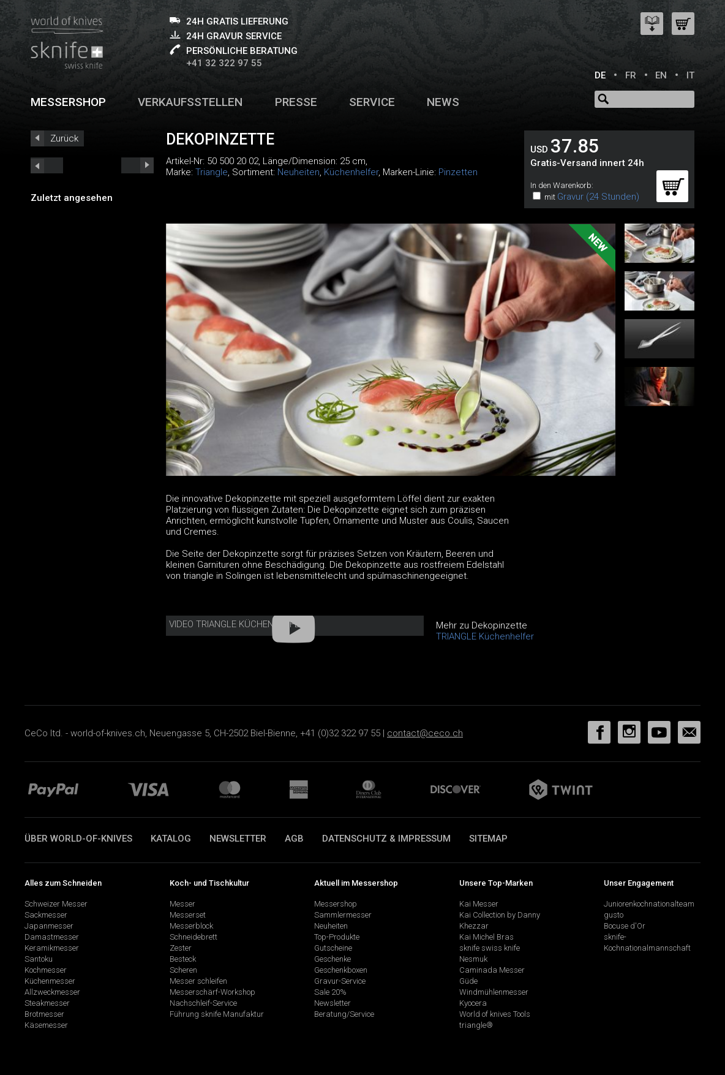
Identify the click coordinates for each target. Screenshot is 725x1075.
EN (661, 75)
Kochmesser (45, 970)
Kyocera (473, 1003)
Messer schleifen (198, 981)
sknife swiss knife (489, 947)
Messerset (188, 914)
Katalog (171, 838)
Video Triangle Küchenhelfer (237, 624)
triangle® (476, 1025)
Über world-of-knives (78, 838)
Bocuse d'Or (624, 925)
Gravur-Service (340, 981)
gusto (613, 914)
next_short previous (47, 165)
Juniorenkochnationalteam (649, 903)
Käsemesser (46, 1025)
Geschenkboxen (340, 970)
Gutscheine (333, 947)
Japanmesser (48, 925)
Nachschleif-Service (203, 1003)
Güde (468, 981)
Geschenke (332, 959)
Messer (182, 903)
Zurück (64, 138)
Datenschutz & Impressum (386, 838)
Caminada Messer (492, 970)
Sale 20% (330, 992)
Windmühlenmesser (493, 992)
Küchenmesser (49, 981)
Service (372, 102)
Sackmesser (45, 914)
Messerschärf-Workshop (212, 992)
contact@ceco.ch (425, 733)
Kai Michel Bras (486, 936)
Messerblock (191, 925)
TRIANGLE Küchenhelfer (485, 636)
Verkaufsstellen (190, 102)
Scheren (183, 970)
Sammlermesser (343, 914)
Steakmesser (47, 1003)
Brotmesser (44, 1014)
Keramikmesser (51, 947)
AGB (294, 838)
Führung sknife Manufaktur (217, 1014)
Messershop (68, 102)
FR (630, 75)
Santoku (38, 959)
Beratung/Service (344, 1014)
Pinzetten (458, 172)
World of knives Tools (494, 1014)
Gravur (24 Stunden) (598, 196)
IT (690, 75)
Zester (181, 947)
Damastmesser (51, 936)
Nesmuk (473, 959)
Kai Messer (478, 903)
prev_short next (137, 165)
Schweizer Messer (56, 903)
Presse (296, 102)
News (443, 102)
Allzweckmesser (52, 992)
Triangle (211, 172)
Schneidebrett (193, 936)
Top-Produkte (336, 936)
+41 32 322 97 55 (224, 63)
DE (600, 75)
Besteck (183, 959)
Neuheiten (298, 172)
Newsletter (237, 838)
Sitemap (488, 838)
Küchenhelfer (351, 172)
